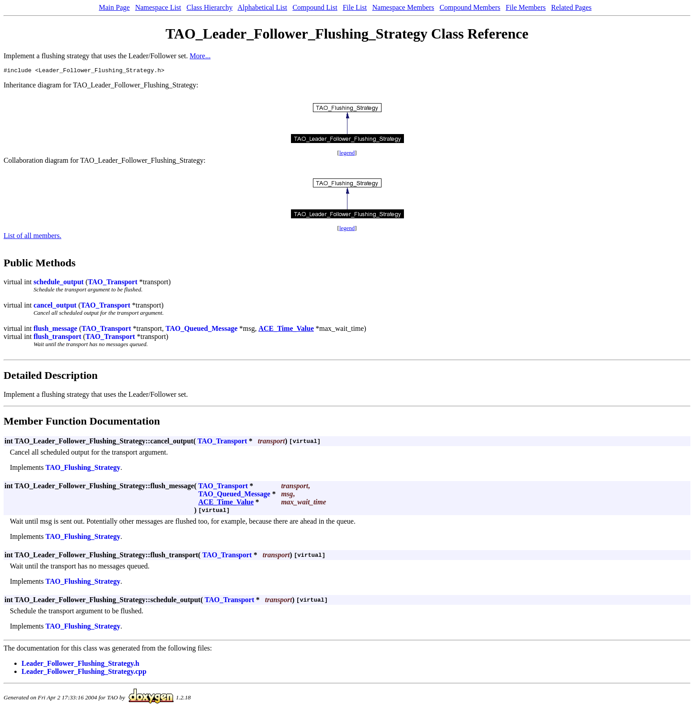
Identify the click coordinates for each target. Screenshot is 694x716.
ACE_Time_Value (286, 330)
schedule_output (59, 283)
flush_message (56, 330)
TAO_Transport (113, 283)
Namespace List (158, 7)
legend (347, 154)
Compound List (314, 7)
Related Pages (571, 7)
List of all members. (32, 237)
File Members (526, 7)
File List (355, 7)
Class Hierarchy (210, 7)
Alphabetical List (262, 7)
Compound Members (469, 7)
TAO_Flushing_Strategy (83, 469)
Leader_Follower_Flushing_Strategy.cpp (84, 673)
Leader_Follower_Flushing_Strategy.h (80, 664)
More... (200, 56)
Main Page (114, 7)
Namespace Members (403, 7)
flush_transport (58, 338)
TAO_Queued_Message (201, 330)
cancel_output (55, 306)
